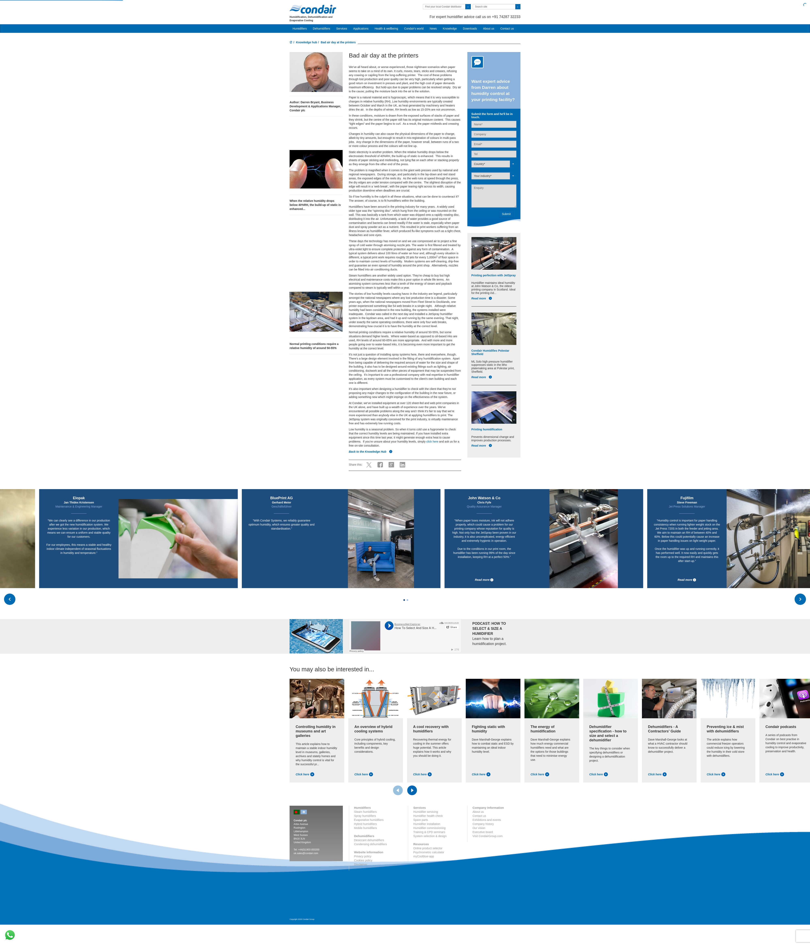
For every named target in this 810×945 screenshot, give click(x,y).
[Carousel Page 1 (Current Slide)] (404, 600)
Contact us (507, 28)
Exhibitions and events (486, 820)
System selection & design (430, 836)
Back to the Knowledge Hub (370, 451)
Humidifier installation (426, 824)
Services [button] (341, 28)
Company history (483, 824)
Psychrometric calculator (428, 852)
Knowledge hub (306, 42)
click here (432, 441)
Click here (305, 774)
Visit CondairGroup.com (487, 836)
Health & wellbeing (386, 28)
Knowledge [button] (450, 28)
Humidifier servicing (425, 811)
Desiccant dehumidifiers (369, 840)
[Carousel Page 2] (407, 600)
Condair (313, 9)
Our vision (478, 828)
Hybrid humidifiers (365, 824)
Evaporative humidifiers (369, 820)
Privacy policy (363, 856)
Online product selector (427, 848)
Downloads (470, 28)
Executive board (482, 832)
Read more (481, 298)
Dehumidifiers (321, 28)
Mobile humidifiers (365, 828)
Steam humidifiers (365, 811)
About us (488, 28)
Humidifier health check (428, 815)
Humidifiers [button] (300, 28)
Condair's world (414, 28)
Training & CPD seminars (429, 832)
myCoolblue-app (423, 856)
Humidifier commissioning (429, 828)
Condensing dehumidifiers (370, 844)
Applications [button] (361, 28)
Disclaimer (360, 864)
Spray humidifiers (365, 815)
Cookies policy (363, 860)
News (433, 28)
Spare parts (420, 820)
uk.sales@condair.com (306, 853)
